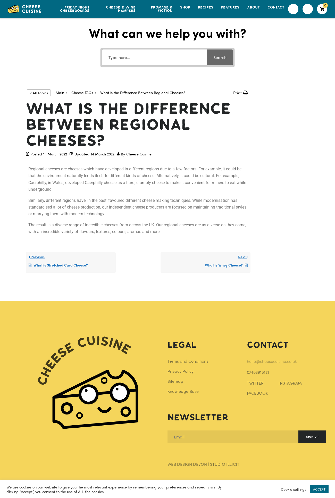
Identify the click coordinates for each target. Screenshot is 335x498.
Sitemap (175, 381)
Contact (275, 7)
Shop (185, 7)
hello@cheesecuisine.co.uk (272, 361)
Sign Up (312, 436)
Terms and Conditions (187, 361)
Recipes (205, 7)
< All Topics (39, 92)
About (253, 7)
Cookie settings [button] (293, 489)
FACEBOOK (257, 393)
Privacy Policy (180, 371)
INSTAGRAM (290, 383)
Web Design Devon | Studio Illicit (203, 464)
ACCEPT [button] (319, 489)
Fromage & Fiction (161, 9)
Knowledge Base (183, 391)
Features (230, 7)
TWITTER (255, 383)
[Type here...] (154, 57)
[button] (240, 93)
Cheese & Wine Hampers (121, 9)
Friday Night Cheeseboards (74, 9)
